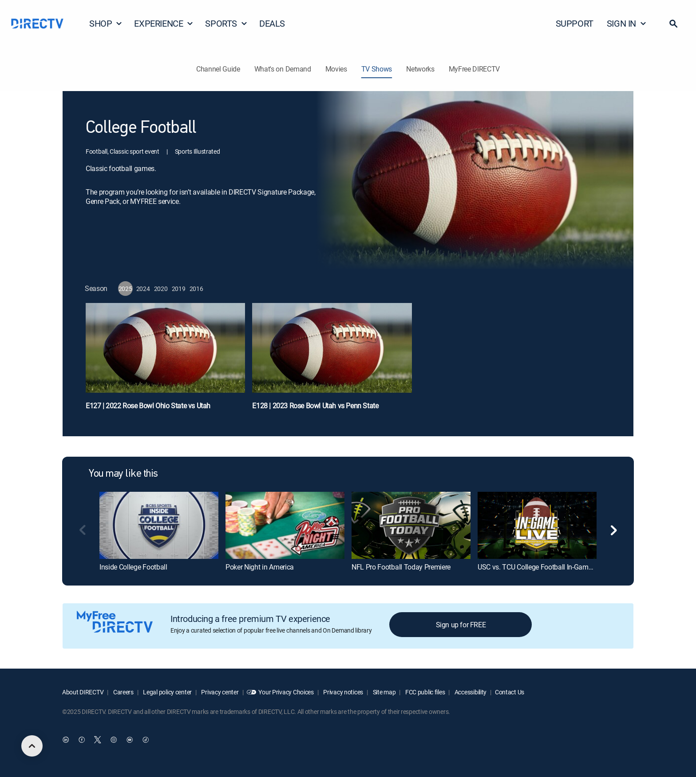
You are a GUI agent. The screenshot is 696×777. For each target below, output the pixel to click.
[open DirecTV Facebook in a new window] (81, 740)
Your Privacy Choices (285, 692)
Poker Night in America (259, 567)
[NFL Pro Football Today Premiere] (411, 525)
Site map (383, 692)
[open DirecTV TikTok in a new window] (145, 740)
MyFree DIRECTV (474, 69)
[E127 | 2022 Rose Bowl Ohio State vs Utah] (165, 360)
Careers (123, 692)
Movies (336, 69)
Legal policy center (167, 692)
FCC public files (424, 692)
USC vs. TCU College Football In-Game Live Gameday (557, 567)
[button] (673, 23)
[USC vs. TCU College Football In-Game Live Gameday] (537, 525)
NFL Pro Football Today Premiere (401, 567)
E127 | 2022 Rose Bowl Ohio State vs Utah (148, 405)
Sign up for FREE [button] (461, 625)
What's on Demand (282, 69)
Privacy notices (343, 692)
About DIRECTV (82, 692)
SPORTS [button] (226, 23)
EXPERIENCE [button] (164, 23)
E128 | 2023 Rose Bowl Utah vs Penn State (315, 405)
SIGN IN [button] (627, 23)
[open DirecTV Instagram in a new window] (113, 740)
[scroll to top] (32, 746)
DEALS (272, 23)
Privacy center (219, 692)
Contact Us (509, 692)
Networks (420, 69)
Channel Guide (218, 69)
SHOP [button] (106, 23)
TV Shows (376, 69)
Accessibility (469, 692)
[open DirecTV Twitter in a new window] (97, 740)
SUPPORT (574, 23)
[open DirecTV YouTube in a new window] (129, 740)
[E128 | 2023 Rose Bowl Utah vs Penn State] (332, 360)
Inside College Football (133, 567)
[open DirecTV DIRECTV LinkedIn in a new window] (65, 740)
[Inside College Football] (158, 525)
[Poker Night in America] (284, 525)
